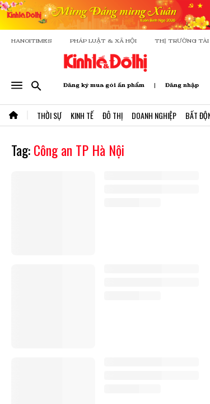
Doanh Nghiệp (154, 115)
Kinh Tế (82, 115)
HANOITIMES (31, 40)
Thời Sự (49, 115)
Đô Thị (112, 115)
